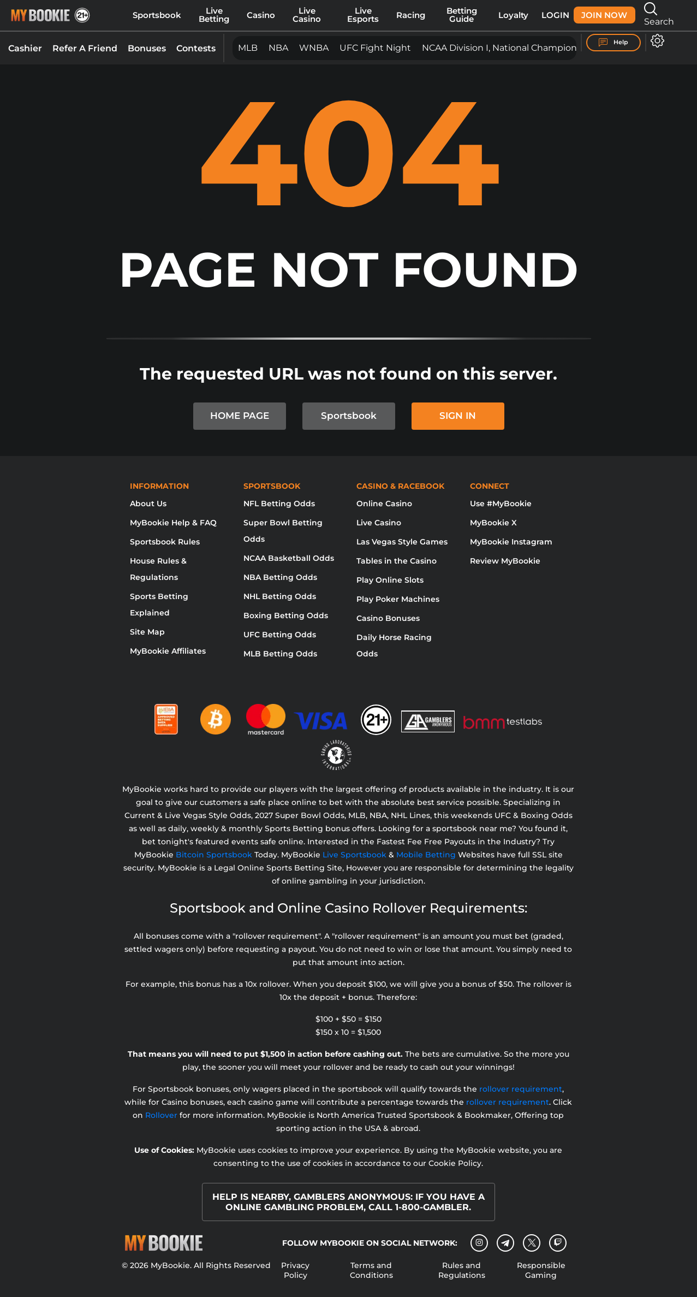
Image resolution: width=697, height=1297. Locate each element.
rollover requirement (520, 1089)
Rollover (161, 1115)
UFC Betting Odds (279, 634)
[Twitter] (532, 1242)
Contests (196, 48)
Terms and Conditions (371, 1270)
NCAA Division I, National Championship (508, 48)
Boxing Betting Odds (285, 615)
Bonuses (147, 48)
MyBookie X (493, 523)
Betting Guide (461, 15)
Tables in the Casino (396, 561)
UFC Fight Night (375, 48)
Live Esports (363, 15)
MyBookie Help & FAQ (173, 523)
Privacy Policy (295, 1270)
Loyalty (513, 15)
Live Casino (307, 15)
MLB (248, 48)
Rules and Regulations (461, 1270)
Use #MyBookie (501, 503)
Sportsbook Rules (165, 542)
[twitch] (558, 1243)
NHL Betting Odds (279, 596)
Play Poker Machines (397, 599)
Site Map (147, 632)
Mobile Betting (426, 855)
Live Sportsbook (354, 855)
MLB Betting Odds (280, 654)
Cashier (25, 48)
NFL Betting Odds (279, 503)
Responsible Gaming (541, 1270)
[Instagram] (479, 1243)
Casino (261, 15)
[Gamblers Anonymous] (428, 715)
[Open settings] (655, 41)
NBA (278, 48)
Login (555, 15)
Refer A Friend (84, 48)
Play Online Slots (390, 580)
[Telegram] (505, 1243)
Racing (410, 15)
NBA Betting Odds (280, 577)
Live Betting (214, 15)
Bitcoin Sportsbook (214, 855)
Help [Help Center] (613, 42)
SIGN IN (457, 415)
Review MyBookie (505, 561)
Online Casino (384, 503)
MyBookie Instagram (511, 542)
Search (659, 14)
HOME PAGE (239, 415)
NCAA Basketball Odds (288, 558)
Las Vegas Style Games (402, 542)
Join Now (604, 15)
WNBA (314, 48)
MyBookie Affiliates (168, 651)
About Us (148, 503)
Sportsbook (157, 15)
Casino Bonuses (388, 618)
